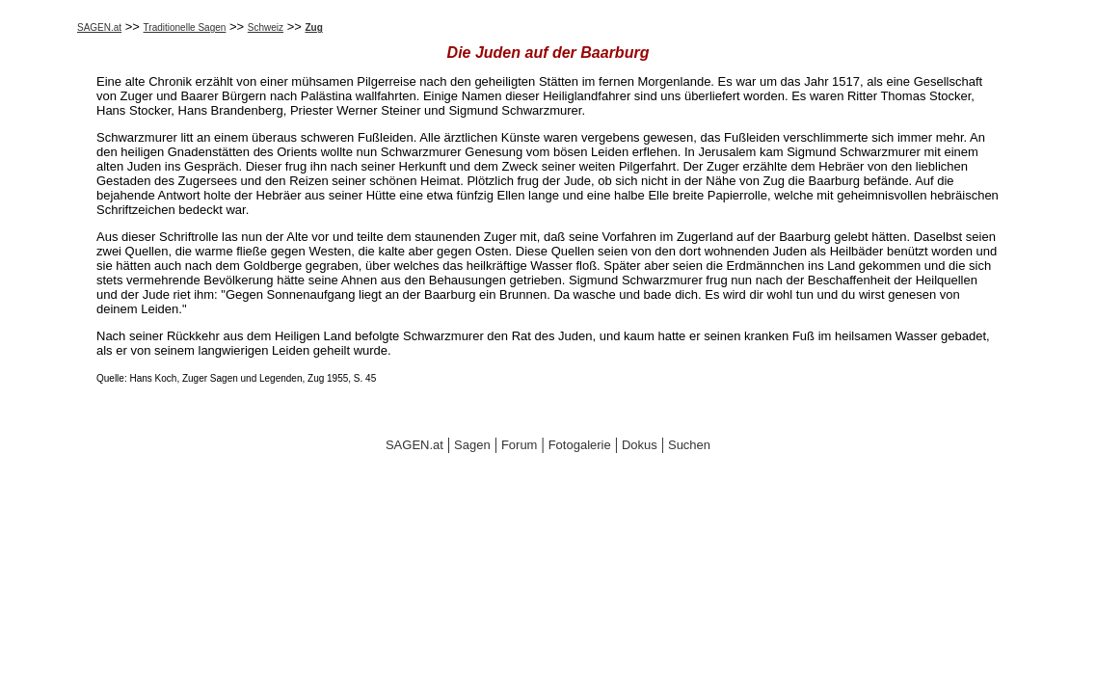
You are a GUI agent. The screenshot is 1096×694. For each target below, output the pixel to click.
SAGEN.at (99, 27)
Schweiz (265, 27)
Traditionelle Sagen (185, 27)
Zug (313, 27)
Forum (519, 445)
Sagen (472, 445)
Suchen (689, 445)
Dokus (639, 445)
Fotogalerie (579, 445)
